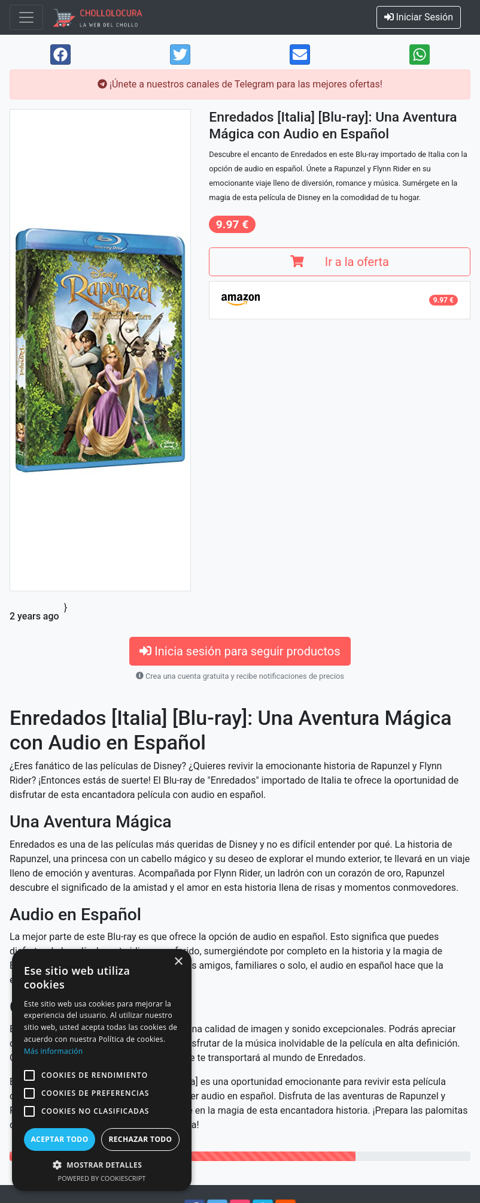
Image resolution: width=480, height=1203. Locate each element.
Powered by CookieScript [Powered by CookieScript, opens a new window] (102, 1178)
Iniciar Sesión (419, 17)
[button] (29, 1075)
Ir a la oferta (339, 262)
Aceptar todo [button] (59, 1139)
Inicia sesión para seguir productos (239, 651)
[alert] (102, 1070)
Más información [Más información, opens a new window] (53, 1051)
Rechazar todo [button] (140, 1139)
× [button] (178, 961)
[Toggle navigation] (26, 17)
